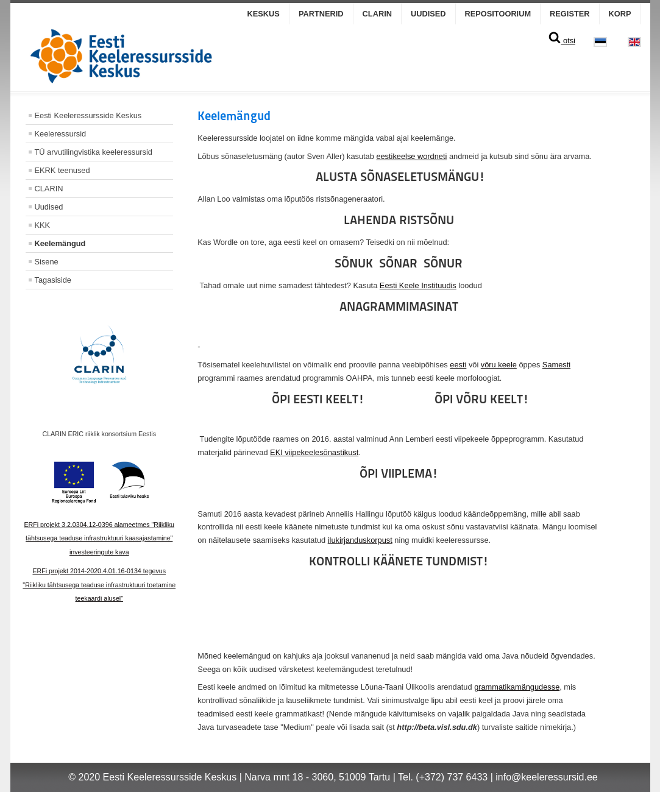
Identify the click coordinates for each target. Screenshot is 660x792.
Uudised (428, 13)
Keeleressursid (61, 133)
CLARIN (377, 13)
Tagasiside (53, 280)
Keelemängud (60, 243)
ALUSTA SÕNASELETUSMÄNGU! (400, 176)
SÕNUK (354, 263)
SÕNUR (443, 263)
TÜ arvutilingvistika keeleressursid (93, 152)
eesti (458, 364)
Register (569, 13)
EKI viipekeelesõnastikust (314, 452)
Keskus (263, 13)
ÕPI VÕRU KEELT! (482, 399)
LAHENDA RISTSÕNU (399, 220)
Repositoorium (498, 13)
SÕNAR (398, 263)
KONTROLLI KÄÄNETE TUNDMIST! (399, 561)
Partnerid (321, 13)
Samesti (556, 364)
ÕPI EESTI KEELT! (318, 399)
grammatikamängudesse (516, 686)
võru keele (499, 364)
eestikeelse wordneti (411, 156)
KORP (620, 13)
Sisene (47, 261)
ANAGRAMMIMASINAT (398, 306)
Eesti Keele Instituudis (418, 285)
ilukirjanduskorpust (360, 540)
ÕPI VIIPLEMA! (399, 473)
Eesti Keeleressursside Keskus (88, 115)
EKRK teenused (62, 170)
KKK (43, 225)
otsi (561, 40)
